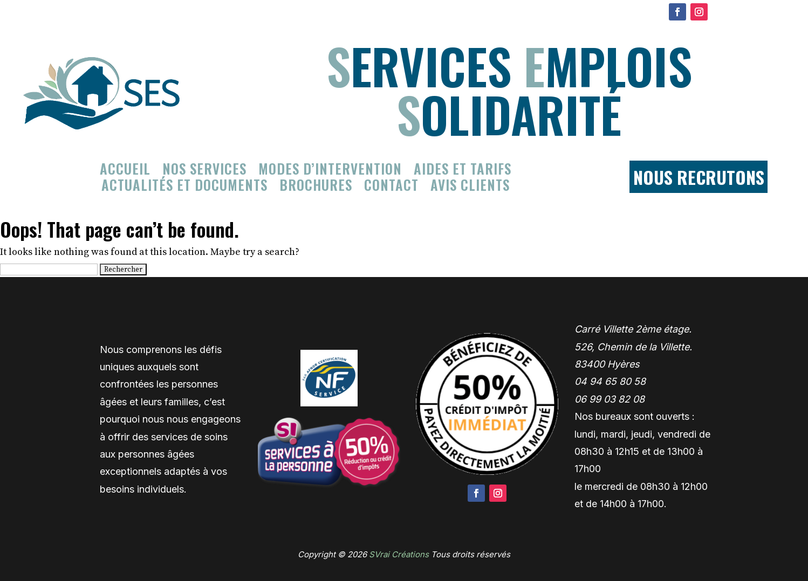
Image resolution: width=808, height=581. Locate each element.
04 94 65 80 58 (610, 381)
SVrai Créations (399, 554)
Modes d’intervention (330, 171)
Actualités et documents (184, 187)
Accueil (125, 171)
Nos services (204, 171)
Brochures (315, 187)
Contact (391, 187)
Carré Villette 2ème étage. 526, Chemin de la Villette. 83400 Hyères (633, 346)
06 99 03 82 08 (609, 399)
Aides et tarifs (462, 171)
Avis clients (470, 187)
